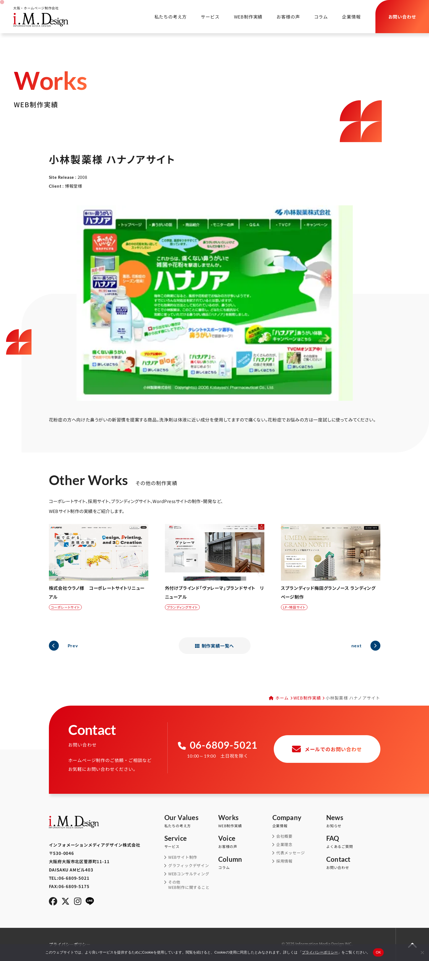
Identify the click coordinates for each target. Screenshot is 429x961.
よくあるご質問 (353, 842)
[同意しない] (422, 952)
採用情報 (284, 861)
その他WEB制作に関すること (189, 884)
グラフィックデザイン (188, 865)
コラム (317, 16)
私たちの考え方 (163, 16)
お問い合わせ (353, 863)
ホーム (282, 698)
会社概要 (284, 836)
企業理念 (284, 844)
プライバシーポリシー (320, 952)
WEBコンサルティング (188, 873)
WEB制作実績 (244, 16)
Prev (73, 645)
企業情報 (347, 16)
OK (378, 952)
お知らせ (353, 821)
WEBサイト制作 (182, 857)
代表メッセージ (290, 852)
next (356, 645)
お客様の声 (284, 16)
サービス (203, 16)
